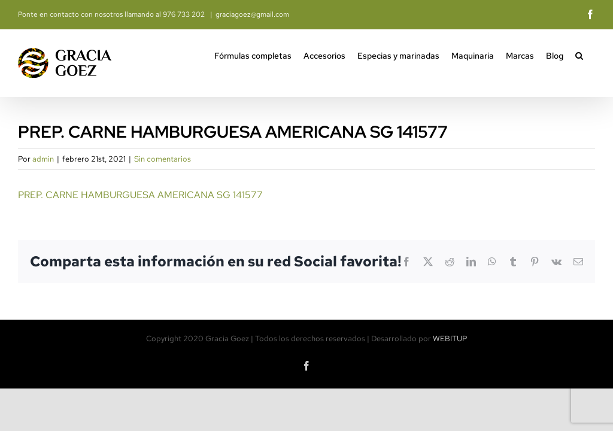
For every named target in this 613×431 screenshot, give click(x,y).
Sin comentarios (162, 159)
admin (43, 159)
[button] (579, 54)
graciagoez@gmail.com (252, 14)
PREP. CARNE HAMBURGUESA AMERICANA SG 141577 (140, 195)
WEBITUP (450, 338)
